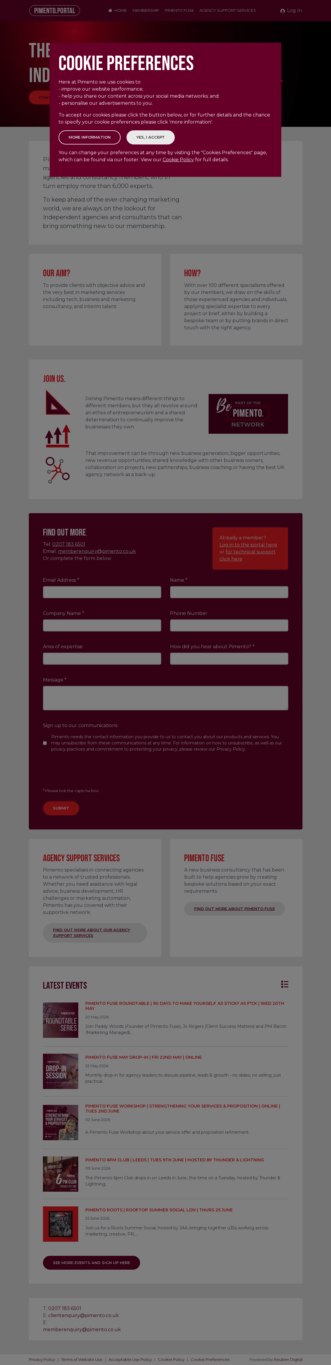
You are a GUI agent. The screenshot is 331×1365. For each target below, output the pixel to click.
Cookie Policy (178, 159)
